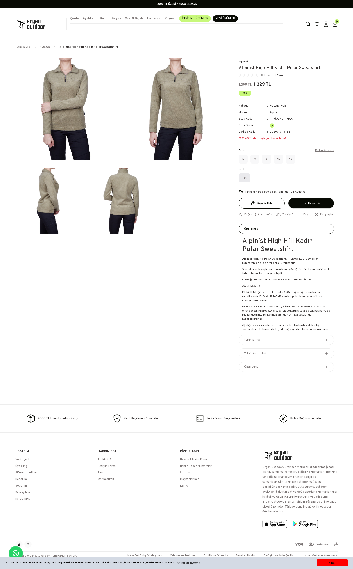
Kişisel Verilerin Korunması (320, 556)
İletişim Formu (107, 466)
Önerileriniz (251, 367)
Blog (101, 473)
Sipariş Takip (23, 492)
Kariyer (185, 486)
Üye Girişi (21, 466)
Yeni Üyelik (22, 460)
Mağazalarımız (189, 479)
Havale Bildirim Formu (194, 460)
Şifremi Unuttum (26, 473)
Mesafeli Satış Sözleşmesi (145, 556)
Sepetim (21, 486)
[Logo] (39, 24)
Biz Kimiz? (104, 460)
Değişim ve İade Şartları (279, 556)
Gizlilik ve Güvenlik (216, 556)
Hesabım (21, 479)
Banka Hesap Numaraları (196, 466)
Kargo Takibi (23, 499)
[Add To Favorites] (245, 214)
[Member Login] (326, 24)
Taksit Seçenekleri (255, 353)
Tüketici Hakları (246, 556)
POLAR (274, 106)
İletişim (185, 473)
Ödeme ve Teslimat (183, 556)
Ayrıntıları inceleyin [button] (188, 563)
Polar (284, 106)
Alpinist (243, 62)
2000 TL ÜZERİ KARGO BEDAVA (176, 4)
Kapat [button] (332, 562)
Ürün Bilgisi (251, 229)
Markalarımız (106, 479)
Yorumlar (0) (252, 340)
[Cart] (335, 24)
